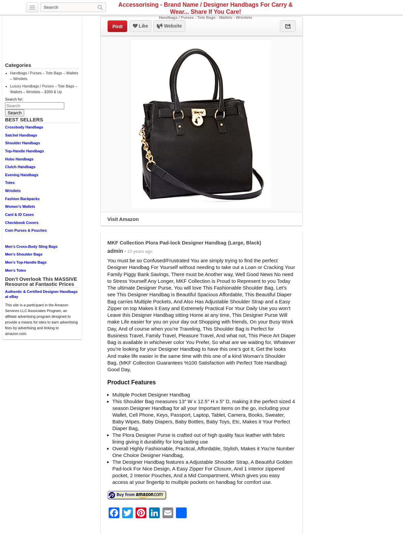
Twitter (357, 7)
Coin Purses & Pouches (26, 230)
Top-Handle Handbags (24, 151)
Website (169, 26)
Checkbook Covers (22, 223)
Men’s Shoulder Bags (23, 254)
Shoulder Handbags (22, 143)
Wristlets (13, 191)
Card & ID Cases (19, 215)
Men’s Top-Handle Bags (25, 262)
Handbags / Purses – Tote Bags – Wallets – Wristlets (44, 76)
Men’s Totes (15, 270)
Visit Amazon (123, 219)
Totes (10, 183)
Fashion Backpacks (22, 199)
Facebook (364, 7)
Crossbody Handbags (24, 127)
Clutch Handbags (20, 167)
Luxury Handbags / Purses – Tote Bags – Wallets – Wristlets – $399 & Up (43, 89)
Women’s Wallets (20, 206)
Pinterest (372, 7)
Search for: (14, 99)
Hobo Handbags (19, 159)
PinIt (117, 26)
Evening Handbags (21, 175)
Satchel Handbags (21, 135)
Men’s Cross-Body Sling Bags (31, 246)
